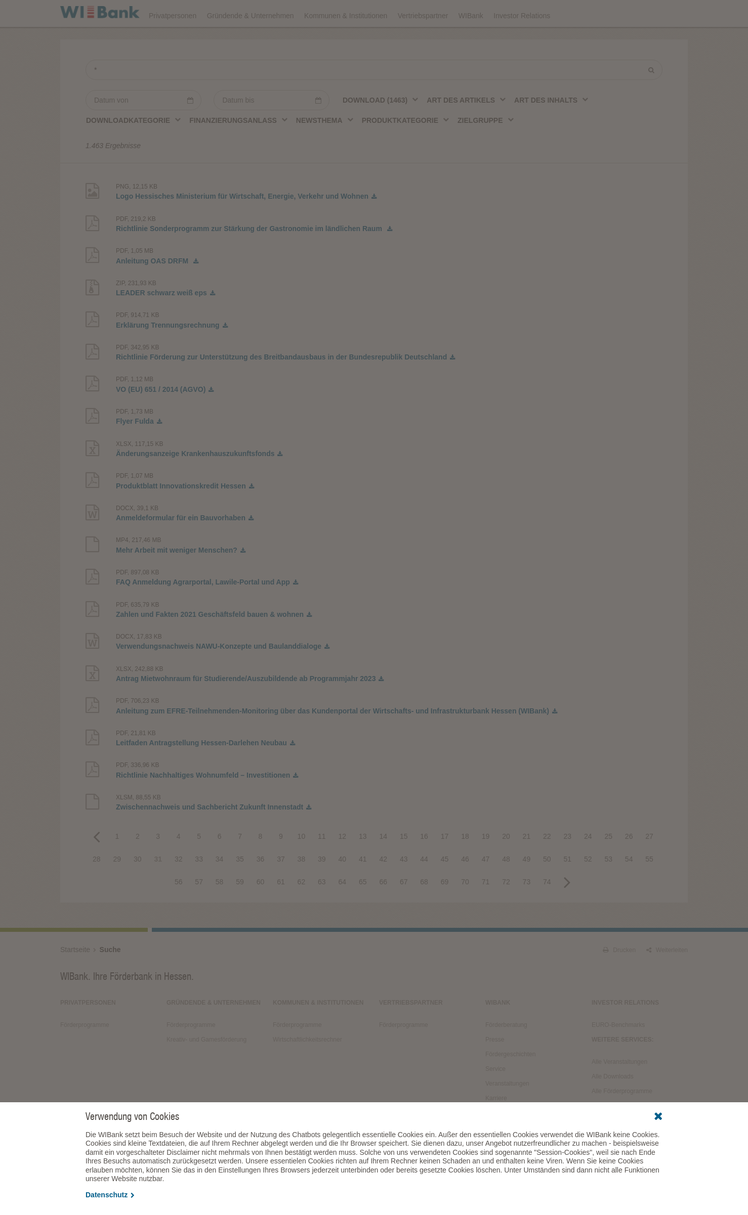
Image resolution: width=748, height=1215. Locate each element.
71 (486, 910)
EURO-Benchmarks (618, 1052)
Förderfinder (585, 13)
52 (588, 887)
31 (158, 887)
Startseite (75, 977)
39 (322, 887)
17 (445, 864)
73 (527, 910)
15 (404, 864)
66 (383, 910)
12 (343, 864)
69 (445, 910)
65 (363, 910)
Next (567, 909)
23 (568, 864)
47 (486, 887)
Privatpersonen (172, 41)
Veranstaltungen (406, 13)
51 (568, 887)
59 (240, 910)
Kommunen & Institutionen (345, 41)
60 (261, 910)
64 (343, 910)
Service (495, 1096)
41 (363, 887)
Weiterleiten (667, 977)
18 (465, 864)
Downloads (463, 13)
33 (199, 887)
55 (649, 887)
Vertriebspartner (423, 41)
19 (486, 864)
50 (547, 887)
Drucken (619, 977)
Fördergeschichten (510, 1082)
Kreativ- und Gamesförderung (206, 1067)
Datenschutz (110, 1195)
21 (527, 864)
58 (220, 910)
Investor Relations (521, 41)
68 (424, 910)
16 (424, 864)
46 (465, 887)
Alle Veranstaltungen (619, 1089)
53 (608, 887)
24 (588, 864)
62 (302, 910)
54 (629, 887)
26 (629, 864)
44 (424, 887)
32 (179, 887)
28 (97, 887)
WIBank (471, 41)
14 (383, 864)
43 (404, 887)
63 (322, 910)
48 (506, 887)
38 (302, 887)
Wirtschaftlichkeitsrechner (307, 1067)
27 (649, 864)
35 (240, 887)
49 (527, 887)
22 (547, 864)
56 (179, 910)
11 (322, 864)
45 (445, 887)
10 (302, 864)
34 (220, 887)
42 (383, 887)
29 (117, 887)
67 (404, 910)
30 (138, 887)
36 (261, 887)
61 (281, 910)
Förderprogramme (523, 13)
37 (281, 887)
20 (506, 864)
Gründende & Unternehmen (250, 41)
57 (199, 910)
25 (608, 864)
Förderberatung (506, 1052)
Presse (494, 1067)
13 (363, 864)
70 (465, 910)
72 (506, 910)
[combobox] (381, 128)
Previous (97, 864)
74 (547, 910)
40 (343, 887)
